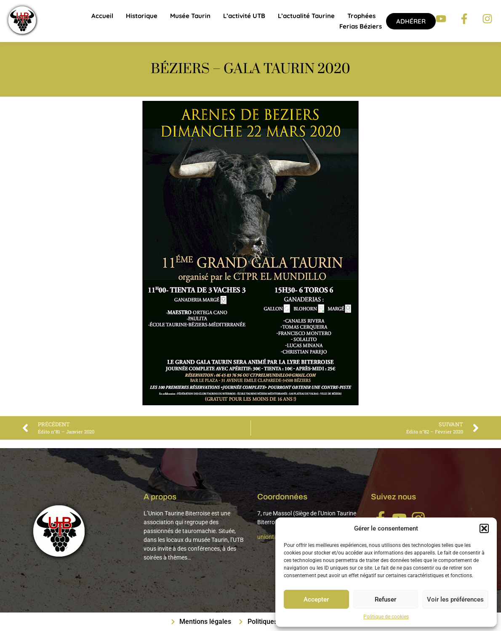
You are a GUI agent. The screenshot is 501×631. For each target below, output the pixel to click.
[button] (484, 528)
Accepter (316, 599)
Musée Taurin (190, 16)
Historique (141, 16)
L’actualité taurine (306, 16)
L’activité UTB (244, 16)
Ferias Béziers (360, 26)
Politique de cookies (386, 617)
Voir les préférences (455, 599)
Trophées (361, 16)
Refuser (385, 599)
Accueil (102, 16)
